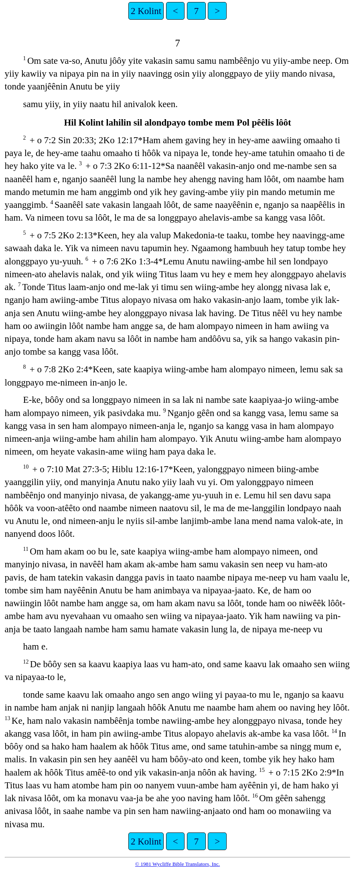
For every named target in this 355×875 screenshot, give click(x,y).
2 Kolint (146, 11)
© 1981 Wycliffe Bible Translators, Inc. (177, 864)
